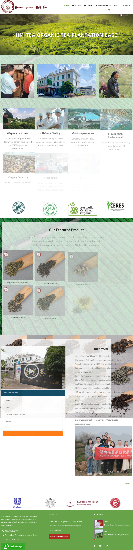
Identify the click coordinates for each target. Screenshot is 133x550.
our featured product (66, 230)
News (116, 6)
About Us (76, 6)
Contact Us (126, 6)
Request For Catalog (60, 536)
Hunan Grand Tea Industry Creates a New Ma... (117, 525)
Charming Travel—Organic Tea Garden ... (117, 534)
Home (66, 6)
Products (88, 6)
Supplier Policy (103, 6)
